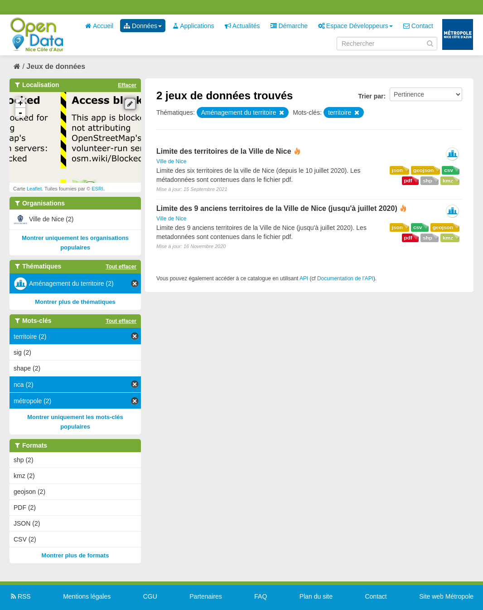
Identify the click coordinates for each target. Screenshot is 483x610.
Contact (418, 25)
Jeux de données (55, 66)
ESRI (97, 188)
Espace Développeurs (355, 25)
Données (143, 25)
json (397, 170)
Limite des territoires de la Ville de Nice (223, 151)
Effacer (127, 85)
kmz (448, 180)
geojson (423, 170)
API (303, 278)
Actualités (242, 25)
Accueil (99, 25)
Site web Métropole (446, 596)
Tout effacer (121, 267)
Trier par (370, 96)
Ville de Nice (171, 161)
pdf (408, 180)
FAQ (260, 596)
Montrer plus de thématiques (75, 301)
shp (427, 180)
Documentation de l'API (345, 278)
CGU (150, 596)
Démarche (289, 25)
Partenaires (205, 596)
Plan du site (316, 596)
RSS (20, 596)
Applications (193, 25)
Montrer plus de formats (75, 555)
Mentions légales (87, 596)
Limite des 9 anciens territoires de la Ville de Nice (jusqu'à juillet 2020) (276, 208)
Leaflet (34, 188)
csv (448, 170)
